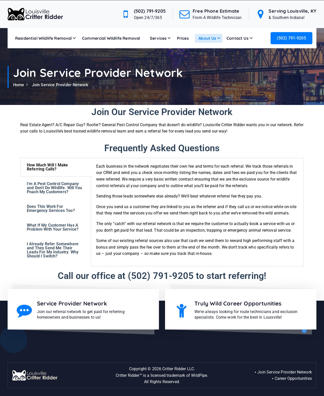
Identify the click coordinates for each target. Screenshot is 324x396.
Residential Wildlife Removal (43, 38)
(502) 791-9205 (150, 11)
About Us (207, 38)
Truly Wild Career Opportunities (238, 303)
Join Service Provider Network (60, 84)
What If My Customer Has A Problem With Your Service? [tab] (52, 227)
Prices (183, 38)
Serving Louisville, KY (292, 11)
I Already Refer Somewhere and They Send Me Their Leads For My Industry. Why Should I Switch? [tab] (52, 249)
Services (158, 38)
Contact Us (238, 38)
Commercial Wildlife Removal (111, 38)
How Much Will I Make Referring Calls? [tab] (47, 167)
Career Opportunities (293, 378)
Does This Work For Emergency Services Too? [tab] (51, 208)
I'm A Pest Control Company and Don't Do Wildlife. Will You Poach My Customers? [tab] (54, 187)
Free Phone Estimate (216, 11)
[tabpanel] (197, 212)
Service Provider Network (72, 303)
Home (18, 84)
